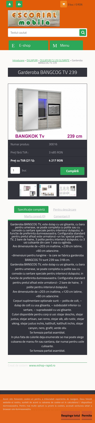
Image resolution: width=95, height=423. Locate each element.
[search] (82, 32)
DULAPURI (32, 60)
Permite (87, 415)
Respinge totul (70, 415)
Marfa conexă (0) (34, 216)
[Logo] (34, 18)
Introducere (18, 60)
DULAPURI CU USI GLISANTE (55, 60)
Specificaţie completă (31, 209)
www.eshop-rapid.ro (42, 365)
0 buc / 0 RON (75, 4)
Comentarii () (62, 216)
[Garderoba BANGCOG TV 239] (47, 85)
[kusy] (15, 170)
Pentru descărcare (64, 209)
